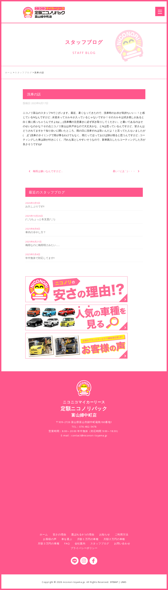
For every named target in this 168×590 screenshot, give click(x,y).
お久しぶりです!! (34, 206)
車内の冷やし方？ (35, 232)
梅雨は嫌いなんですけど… (48, 171)
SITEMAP (114, 582)
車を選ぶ (66, 539)
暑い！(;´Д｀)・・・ (124, 171)
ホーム (44, 534)
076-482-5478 (88, 426)
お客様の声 (50, 539)
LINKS (123, 582)
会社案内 (80, 543)
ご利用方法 (121, 534)
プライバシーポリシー (84, 548)
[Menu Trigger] (160, 11)
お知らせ (104, 534)
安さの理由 (59, 534)
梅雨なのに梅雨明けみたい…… (42, 245)
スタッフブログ (99, 543)
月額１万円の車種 (88, 539)
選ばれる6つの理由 (82, 534)
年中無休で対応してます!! (39, 258)
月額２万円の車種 (114, 539)
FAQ (67, 543)
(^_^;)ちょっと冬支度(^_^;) (40, 219)
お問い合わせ (122, 543)
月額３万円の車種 (48, 543)
